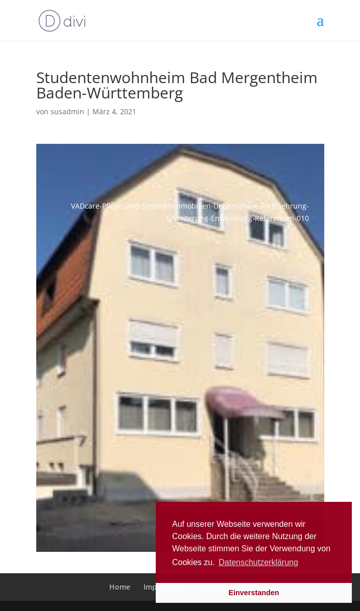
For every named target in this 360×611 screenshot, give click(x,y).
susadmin (67, 111)
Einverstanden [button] (253, 593)
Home (119, 587)
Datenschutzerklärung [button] (258, 562)
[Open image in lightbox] (180, 348)
